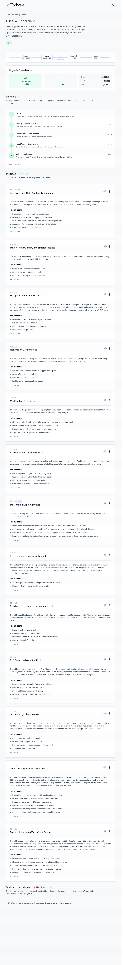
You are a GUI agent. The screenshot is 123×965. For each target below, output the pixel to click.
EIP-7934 (13, 657)
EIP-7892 (13, 449)
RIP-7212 (93, 849)
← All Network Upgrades (16, 15)
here (12, 620)
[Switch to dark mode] (113, 5)
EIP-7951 (13, 829)
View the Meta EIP (16, 164)
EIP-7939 (13, 765)
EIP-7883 (13, 398)
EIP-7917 (13, 553)
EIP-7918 (13, 603)
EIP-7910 (13, 501)
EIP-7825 (13, 347)
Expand (45, 887)
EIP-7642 (13, 245)
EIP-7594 (16, 189)
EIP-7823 (13, 292)
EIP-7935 (13, 711)
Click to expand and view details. (58, 903)
